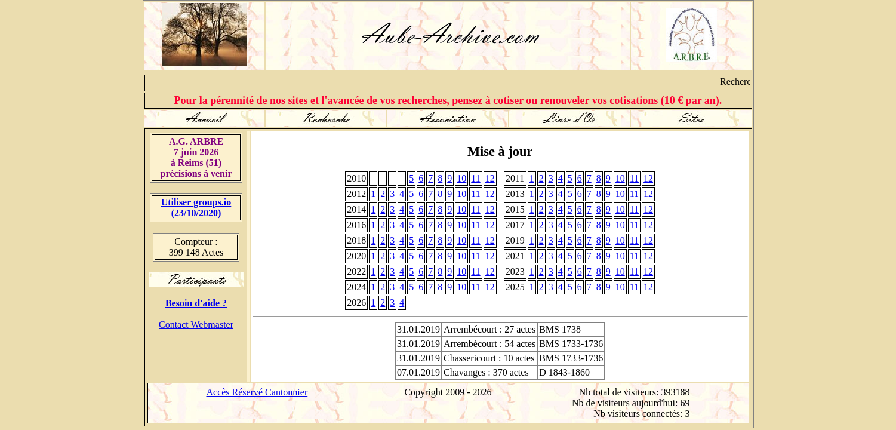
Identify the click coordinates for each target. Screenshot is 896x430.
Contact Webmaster (196, 325)
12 (490, 178)
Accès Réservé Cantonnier (257, 392)
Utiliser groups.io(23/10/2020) (196, 207)
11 (475, 178)
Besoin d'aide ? (196, 303)
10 (461, 178)
